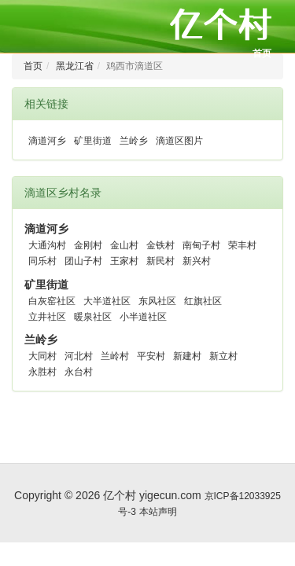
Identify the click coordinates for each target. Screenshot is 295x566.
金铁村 (160, 245)
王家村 (124, 260)
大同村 (42, 356)
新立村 (223, 356)
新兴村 (197, 260)
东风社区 (157, 301)
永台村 (79, 371)
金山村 (124, 245)
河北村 (79, 356)
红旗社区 (203, 301)
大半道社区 (107, 301)
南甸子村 (201, 245)
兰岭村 (115, 356)
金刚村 (88, 245)
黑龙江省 (75, 66)
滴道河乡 (47, 140)
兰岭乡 (134, 140)
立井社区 (47, 316)
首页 (262, 53)
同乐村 (42, 260)
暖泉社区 (93, 316)
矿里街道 (93, 140)
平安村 (151, 356)
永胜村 (42, 371)
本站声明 (158, 511)
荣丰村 (242, 245)
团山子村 (83, 260)
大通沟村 (47, 245)
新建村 (187, 356)
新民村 (160, 260)
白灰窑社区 (52, 301)
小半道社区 (143, 316)
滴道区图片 (179, 140)
